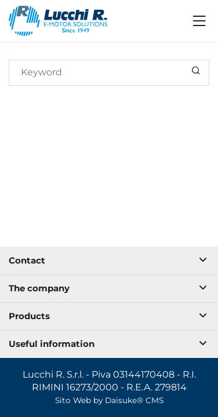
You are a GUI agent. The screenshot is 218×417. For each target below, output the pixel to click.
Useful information (108, 343)
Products (108, 315)
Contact (108, 260)
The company (108, 288)
